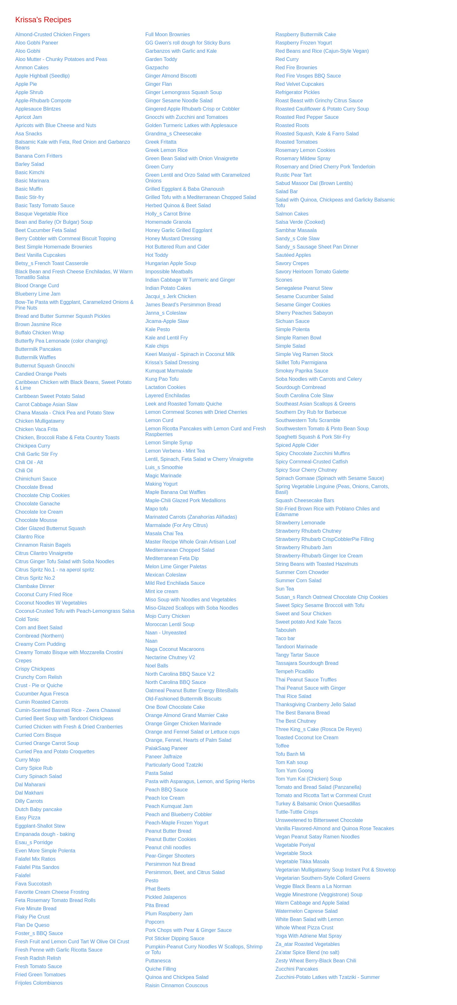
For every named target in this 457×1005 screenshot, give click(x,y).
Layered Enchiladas (167, 395)
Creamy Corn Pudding (40, 644)
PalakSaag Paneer (166, 748)
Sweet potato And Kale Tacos (308, 622)
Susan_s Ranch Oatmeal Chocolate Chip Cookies (331, 597)
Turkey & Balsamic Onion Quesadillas (318, 803)
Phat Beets (157, 889)
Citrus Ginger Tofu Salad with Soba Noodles (64, 561)
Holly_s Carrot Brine (168, 213)
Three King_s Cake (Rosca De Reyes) (318, 729)
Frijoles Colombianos (39, 983)
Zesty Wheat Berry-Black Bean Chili (315, 960)
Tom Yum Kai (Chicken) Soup (308, 779)
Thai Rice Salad (293, 696)
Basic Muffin (29, 189)
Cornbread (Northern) (39, 636)
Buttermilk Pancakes (38, 349)
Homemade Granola (168, 222)
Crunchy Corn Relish (38, 677)
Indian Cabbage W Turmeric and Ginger (190, 280)
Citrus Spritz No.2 (35, 578)
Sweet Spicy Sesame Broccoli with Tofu (319, 605)
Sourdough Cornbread (300, 387)
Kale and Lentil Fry (166, 337)
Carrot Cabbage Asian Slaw (46, 404)
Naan (151, 641)
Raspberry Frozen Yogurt (303, 42)
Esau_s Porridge (34, 842)
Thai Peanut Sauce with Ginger (310, 688)
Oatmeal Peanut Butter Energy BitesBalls (191, 690)
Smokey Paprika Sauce (301, 370)
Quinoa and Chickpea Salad (177, 977)
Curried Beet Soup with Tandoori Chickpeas (64, 718)
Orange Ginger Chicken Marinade (183, 723)
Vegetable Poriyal (295, 845)
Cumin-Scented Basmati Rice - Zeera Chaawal (68, 710)
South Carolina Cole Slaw (304, 395)
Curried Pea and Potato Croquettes (55, 751)
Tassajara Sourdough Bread (306, 663)
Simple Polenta (292, 329)
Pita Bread (157, 905)
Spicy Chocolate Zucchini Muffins (312, 453)
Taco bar (285, 638)
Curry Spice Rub (33, 768)
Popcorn (154, 922)
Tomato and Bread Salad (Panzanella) (318, 787)
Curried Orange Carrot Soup (47, 743)
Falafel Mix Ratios (35, 859)
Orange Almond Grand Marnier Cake (186, 715)
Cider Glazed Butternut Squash (50, 528)
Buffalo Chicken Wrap (39, 332)
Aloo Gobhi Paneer (36, 42)
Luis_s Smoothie (164, 467)
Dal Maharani (30, 784)
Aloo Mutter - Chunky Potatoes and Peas (61, 59)
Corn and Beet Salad (39, 627)
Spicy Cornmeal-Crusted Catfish (311, 461)
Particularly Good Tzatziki (174, 765)
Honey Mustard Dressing (173, 238)
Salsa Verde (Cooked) (300, 222)
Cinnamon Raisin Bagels (43, 545)
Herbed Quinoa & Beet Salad (178, 205)
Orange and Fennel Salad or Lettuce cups (192, 732)
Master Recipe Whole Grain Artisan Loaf (190, 541)
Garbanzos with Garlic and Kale (181, 51)
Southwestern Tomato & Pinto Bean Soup (322, 428)
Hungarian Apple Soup (170, 263)
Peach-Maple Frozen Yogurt (176, 822)
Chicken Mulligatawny (39, 421)
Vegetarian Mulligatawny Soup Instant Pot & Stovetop (335, 869)
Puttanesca (158, 960)
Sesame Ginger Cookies (302, 304)
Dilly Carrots (29, 801)
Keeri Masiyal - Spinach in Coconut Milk (190, 354)
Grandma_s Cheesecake (173, 133)
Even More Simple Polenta (45, 850)
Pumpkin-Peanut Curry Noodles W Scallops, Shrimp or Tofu (203, 949)
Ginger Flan (158, 84)
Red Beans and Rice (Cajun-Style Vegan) (322, 51)
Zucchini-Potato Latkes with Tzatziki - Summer (327, 977)
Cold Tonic (27, 619)
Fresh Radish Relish (38, 958)
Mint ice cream (161, 591)
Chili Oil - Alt (29, 462)
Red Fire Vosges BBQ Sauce (308, 76)
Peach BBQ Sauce (166, 789)
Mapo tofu (156, 508)
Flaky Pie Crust (32, 917)
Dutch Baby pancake (38, 809)
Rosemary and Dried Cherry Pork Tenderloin (325, 166)
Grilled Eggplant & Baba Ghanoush (184, 189)
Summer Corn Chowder (302, 572)
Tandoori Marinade (296, 646)
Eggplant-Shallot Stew (40, 826)
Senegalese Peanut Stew (304, 288)
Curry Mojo (27, 759)
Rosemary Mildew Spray (302, 158)
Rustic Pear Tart (293, 175)
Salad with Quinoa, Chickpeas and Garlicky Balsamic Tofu (335, 202)
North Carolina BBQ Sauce (175, 682)
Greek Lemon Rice (166, 150)
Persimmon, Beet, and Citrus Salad (185, 872)
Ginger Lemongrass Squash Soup (183, 92)
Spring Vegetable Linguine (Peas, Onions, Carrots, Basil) (332, 489)
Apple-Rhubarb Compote (43, 100)
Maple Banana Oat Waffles (175, 492)
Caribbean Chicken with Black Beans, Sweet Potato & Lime (73, 385)
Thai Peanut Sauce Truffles (306, 679)
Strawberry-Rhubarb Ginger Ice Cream (319, 555)
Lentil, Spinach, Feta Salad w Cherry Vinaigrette (199, 459)
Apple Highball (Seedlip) (42, 76)
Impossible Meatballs (169, 271)
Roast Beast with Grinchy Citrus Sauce (319, 100)
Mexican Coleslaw (165, 575)
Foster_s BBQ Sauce (39, 933)
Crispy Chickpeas (35, 669)
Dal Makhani (29, 793)
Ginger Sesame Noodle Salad (179, 100)
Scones (283, 280)
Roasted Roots (292, 125)
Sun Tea (284, 588)
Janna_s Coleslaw (166, 313)
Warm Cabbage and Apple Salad (312, 903)
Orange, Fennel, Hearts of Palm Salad (188, 740)
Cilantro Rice (29, 536)
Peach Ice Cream (165, 798)
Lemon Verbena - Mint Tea (175, 451)
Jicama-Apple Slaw (167, 321)
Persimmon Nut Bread (170, 864)
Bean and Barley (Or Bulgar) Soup (54, 222)
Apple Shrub (29, 92)
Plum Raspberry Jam (169, 913)
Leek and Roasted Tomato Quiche (183, 404)
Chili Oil (24, 470)
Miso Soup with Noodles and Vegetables (190, 599)
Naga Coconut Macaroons (174, 649)
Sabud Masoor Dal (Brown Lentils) (314, 183)
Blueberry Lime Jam (37, 294)
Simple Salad (290, 346)
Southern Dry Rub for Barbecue (311, 412)
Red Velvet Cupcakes (299, 84)
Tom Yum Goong (294, 770)
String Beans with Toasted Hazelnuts (316, 564)
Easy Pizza (27, 817)
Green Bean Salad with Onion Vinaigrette (191, 158)
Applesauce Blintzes (38, 109)
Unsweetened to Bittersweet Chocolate (319, 820)
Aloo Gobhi (27, 51)
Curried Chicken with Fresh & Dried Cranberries (69, 726)
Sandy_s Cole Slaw (297, 238)
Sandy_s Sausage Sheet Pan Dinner (316, 247)
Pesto (151, 880)
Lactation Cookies (165, 387)
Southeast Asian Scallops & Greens (315, 404)
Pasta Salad (159, 773)
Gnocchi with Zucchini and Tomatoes (186, 117)
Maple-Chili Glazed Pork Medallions (185, 500)
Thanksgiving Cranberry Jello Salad (315, 704)
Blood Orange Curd (37, 285)
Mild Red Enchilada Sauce (175, 583)
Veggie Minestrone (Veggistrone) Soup (318, 894)
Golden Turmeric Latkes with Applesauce (191, 125)
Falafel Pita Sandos (37, 867)
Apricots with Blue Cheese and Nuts (55, 125)
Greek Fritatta (160, 142)
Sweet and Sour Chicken (303, 613)
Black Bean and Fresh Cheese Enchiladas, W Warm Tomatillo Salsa (74, 274)
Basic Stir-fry (29, 197)
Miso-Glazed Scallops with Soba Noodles (191, 608)
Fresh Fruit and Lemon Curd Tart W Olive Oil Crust (72, 941)
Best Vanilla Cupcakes (40, 255)
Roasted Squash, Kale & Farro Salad (317, 133)
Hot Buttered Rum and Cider (177, 247)
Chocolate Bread (34, 487)
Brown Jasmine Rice (38, 324)
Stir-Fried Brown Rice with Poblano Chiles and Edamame (327, 511)
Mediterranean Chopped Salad (180, 550)
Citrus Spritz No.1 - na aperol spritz (54, 569)
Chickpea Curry (32, 445)
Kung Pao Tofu (162, 379)
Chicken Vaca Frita (36, 429)
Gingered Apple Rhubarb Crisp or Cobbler (192, 109)
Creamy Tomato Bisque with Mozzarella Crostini (69, 652)
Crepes (23, 660)
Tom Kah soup (291, 762)
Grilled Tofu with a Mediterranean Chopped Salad (200, 197)
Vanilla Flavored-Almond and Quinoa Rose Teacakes (334, 828)
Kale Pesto (157, 329)
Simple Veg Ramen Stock (304, 354)
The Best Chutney (295, 721)
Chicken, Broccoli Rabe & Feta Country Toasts (67, 437)
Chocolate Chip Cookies (42, 495)
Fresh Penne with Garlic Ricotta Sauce (59, 950)
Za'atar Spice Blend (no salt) (307, 952)
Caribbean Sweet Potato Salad (50, 396)
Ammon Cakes (32, 67)
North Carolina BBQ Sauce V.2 (180, 674)
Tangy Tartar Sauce (297, 655)
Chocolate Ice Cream (39, 512)
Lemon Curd (159, 420)
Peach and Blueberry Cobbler (178, 814)
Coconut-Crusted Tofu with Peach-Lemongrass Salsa (75, 611)
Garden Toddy (161, 59)
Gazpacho (157, 67)
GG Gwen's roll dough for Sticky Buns (187, 42)
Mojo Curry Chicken (167, 616)
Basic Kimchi (29, 172)
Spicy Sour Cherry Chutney (306, 470)
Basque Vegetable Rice (41, 213)
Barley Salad (29, 164)
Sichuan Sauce (292, 321)
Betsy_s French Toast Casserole (51, 263)
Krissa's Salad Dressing (172, 362)
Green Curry (159, 166)
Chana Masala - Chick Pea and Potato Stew (64, 412)
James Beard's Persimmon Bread (183, 304)
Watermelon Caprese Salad (306, 911)
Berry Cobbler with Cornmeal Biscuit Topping (65, 238)
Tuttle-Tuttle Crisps (296, 812)
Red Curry (287, 59)
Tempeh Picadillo (294, 671)
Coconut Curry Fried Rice (44, 594)
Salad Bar (286, 191)
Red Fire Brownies (296, 67)
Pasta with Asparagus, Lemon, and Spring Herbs (200, 781)
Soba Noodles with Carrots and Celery (318, 379)
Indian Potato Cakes (168, 288)
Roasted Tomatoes (296, 142)
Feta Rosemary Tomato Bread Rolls (55, 900)
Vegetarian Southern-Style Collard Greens (322, 878)
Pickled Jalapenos (165, 897)
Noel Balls (156, 665)
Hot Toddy (156, 255)
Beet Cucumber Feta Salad (45, 230)
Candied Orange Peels (41, 374)
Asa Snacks (28, 133)
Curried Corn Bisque (38, 735)
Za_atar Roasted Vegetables (307, 944)
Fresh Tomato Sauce (38, 966)
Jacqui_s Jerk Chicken (170, 296)
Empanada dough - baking (45, 834)
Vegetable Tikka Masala (302, 861)
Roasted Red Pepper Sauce (307, 117)
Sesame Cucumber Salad (304, 296)
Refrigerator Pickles (297, 92)
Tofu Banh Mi (290, 754)
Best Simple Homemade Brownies (53, 247)
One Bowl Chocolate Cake (175, 707)
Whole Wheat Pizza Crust (304, 927)
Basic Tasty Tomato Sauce (45, 205)
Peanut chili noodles (168, 847)
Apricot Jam (28, 117)
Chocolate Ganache (37, 503)
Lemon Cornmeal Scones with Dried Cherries (196, 412)
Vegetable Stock (293, 853)
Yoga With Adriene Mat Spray (308, 936)
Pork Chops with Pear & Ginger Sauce (188, 930)
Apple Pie (26, 84)
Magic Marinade (163, 475)
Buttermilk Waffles (35, 357)
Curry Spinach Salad (38, 776)
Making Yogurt (161, 484)
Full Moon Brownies (167, 34)
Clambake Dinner (35, 586)
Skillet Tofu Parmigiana (301, 362)
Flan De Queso (32, 925)
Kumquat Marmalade (169, 370)
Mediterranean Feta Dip (172, 558)
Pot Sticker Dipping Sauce (174, 938)
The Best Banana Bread (302, 712)
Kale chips (157, 346)
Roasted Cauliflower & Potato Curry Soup (322, 109)
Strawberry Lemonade (300, 522)
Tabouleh (285, 630)
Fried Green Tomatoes (40, 974)
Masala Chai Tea (164, 533)
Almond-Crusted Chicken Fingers (52, 34)
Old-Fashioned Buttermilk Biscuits (183, 698)
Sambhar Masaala (296, 230)
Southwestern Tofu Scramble (307, 420)
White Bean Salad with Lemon (309, 919)
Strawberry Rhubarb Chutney (308, 531)
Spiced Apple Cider (297, 445)
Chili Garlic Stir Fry (36, 454)
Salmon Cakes (291, 213)
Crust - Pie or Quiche (39, 685)
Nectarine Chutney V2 (170, 657)
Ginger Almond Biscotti (171, 76)
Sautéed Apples (293, 255)
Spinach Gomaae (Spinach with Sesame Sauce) (329, 478)
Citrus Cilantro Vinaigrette (44, 553)
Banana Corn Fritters (39, 156)
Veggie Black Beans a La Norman (313, 886)
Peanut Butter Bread (168, 831)
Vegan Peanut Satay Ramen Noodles (317, 836)
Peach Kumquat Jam (169, 806)
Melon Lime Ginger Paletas (176, 566)
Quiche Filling (160, 969)
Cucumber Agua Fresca (42, 693)
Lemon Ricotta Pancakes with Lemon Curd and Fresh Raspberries (205, 431)
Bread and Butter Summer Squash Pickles (62, 316)
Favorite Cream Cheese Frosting (52, 892)
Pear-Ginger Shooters (170, 855)
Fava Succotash (33, 883)
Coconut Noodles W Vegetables (51, 602)
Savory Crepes (292, 263)
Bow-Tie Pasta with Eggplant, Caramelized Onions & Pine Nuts (74, 305)
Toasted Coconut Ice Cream (306, 737)
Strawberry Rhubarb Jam (303, 547)
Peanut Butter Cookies (170, 839)
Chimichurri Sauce (36, 479)
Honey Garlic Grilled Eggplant (178, 230)
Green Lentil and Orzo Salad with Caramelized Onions (197, 177)
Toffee (282, 746)
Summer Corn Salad (298, 580)
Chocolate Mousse (36, 520)
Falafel (22, 875)
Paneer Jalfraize (163, 756)
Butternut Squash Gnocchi (45, 365)
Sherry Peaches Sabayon (304, 313)
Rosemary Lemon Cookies (305, 150)
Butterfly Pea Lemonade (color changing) (61, 341)
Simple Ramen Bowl (298, 337)
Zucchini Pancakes (296, 969)
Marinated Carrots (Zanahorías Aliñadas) (191, 517)
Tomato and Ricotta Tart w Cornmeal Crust (323, 795)
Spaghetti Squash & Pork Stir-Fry (312, 437)
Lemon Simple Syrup (169, 442)
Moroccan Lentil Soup (170, 624)
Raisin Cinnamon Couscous (176, 985)
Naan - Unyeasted (165, 632)
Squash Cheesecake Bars (304, 500)
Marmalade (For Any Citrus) (176, 525)
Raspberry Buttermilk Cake (305, 34)
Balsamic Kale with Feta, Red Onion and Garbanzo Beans (72, 144)
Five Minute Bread (35, 908)
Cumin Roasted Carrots (41, 702)
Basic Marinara (32, 180)
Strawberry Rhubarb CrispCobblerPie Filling (324, 539)
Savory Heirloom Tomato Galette (312, 271)
